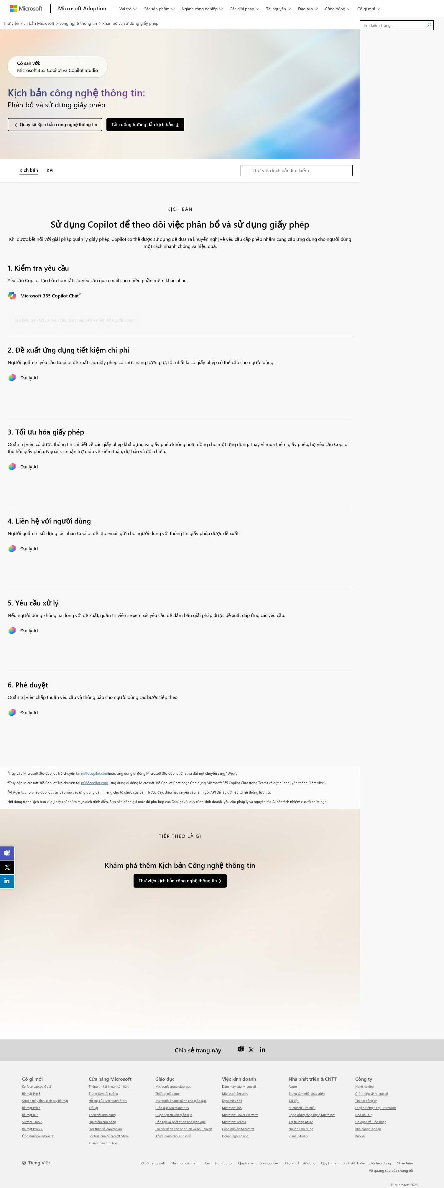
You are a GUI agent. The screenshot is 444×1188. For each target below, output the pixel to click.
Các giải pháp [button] (245, 8)
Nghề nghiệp (364, 1086)
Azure (293, 1086)
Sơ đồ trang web (152, 1163)
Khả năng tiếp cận (368, 1129)
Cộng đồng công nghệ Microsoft (312, 1115)
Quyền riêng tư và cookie (258, 1163)
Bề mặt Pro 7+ (32, 1129)
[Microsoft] (26, 8)
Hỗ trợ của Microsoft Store (108, 1100)
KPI (50, 170)
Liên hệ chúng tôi (219, 1163)
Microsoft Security (235, 1093)
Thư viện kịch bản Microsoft (28, 23)
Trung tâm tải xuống (103, 1093)
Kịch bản (28, 170)
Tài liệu (294, 1100)
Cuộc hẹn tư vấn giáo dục (173, 1115)
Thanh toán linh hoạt (104, 1143)
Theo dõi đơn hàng (102, 1115)
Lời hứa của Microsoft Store (109, 1136)
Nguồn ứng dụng (301, 1129)
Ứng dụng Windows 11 (38, 1136)
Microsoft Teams (234, 1122)
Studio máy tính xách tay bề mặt (45, 1100)
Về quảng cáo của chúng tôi (391, 1170)
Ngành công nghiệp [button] (203, 8)
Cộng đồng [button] (338, 8)
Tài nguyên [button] (279, 8)
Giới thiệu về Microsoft (371, 1093)
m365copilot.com (94, 773)
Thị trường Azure (301, 1122)
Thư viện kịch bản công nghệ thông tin (178, 880)
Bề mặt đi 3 (30, 1115)
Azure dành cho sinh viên (173, 1136)
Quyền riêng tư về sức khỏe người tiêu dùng (356, 1163)
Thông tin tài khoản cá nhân (109, 1086)
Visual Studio (298, 1136)
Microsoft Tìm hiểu (302, 1107)
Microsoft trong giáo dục (173, 1086)
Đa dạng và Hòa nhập (370, 1122)
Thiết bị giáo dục (167, 1093)
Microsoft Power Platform (240, 1115)
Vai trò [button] (128, 8)
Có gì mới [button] (369, 8)
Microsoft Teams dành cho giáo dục (180, 1100)
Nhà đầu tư (363, 1115)
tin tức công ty (365, 1100)
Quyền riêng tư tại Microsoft (375, 1107)
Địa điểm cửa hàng (102, 1122)
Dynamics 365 (232, 1100)
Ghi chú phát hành (185, 1163)
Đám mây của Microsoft (239, 1086)
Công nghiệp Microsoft (238, 1129)
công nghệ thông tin (78, 23)
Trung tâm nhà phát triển (307, 1093)
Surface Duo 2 (32, 1122)
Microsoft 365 (232, 1107)
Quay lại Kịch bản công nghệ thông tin (58, 124)
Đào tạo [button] (308, 8)
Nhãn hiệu (405, 1163)
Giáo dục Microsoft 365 (172, 1107)
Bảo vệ (360, 1136)
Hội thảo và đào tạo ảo (105, 1129)
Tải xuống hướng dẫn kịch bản (142, 124)
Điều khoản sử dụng (299, 1163)
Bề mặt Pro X (31, 1107)
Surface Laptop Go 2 (36, 1086)
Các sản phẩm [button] (160, 8)
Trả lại (93, 1107)
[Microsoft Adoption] (82, 8)
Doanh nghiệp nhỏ (235, 1136)
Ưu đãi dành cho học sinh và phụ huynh (183, 1129)
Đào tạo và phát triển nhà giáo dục (180, 1122)
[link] (7, 853)
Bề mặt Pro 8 (31, 1093)
